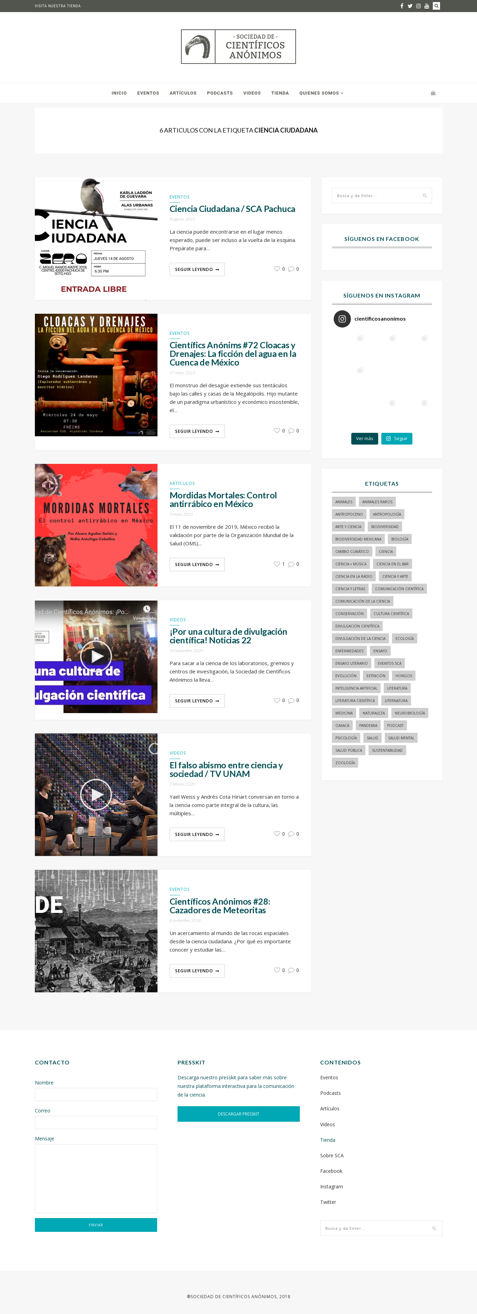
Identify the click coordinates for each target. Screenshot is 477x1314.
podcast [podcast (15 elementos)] (395, 725)
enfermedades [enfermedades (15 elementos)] (349, 651)
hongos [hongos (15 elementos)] (403, 675)
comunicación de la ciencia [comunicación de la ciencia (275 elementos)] (362, 601)
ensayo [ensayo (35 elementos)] (380, 651)
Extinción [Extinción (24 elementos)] (375, 675)
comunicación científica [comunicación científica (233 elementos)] (399, 588)
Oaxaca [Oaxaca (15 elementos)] (342, 725)
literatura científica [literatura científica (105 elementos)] (355, 700)
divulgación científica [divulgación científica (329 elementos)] (357, 626)
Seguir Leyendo (194, 269)
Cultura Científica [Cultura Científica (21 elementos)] (391, 613)
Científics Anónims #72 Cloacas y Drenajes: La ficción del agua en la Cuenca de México (233, 354)
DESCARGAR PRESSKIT (238, 1114)
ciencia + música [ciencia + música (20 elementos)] (350, 564)
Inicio (119, 93)
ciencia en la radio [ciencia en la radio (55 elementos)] (353, 576)
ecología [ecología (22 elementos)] (404, 638)
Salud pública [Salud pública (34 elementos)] (348, 750)
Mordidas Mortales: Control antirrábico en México (223, 499)
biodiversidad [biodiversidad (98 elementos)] (385, 526)
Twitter (328, 1202)
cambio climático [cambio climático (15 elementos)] (352, 551)
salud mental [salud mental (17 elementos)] (401, 738)
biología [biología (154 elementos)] (399, 539)
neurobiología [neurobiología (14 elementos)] (410, 713)
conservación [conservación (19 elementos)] (349, 613)
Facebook (331, 1171)
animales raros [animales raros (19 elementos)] (377, 501)
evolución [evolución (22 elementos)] (345, 675)
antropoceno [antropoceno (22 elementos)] (349, 514)
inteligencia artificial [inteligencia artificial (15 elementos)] (356, 688)
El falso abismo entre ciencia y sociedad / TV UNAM (226, 769)
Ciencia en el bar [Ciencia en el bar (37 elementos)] (392, 564)
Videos (252, 93)
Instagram (331, 1186)
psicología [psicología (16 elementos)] (346, 738)
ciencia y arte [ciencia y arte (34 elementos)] (395, 576)
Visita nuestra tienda (58, 6)
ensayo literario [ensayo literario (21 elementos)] (351, 663)
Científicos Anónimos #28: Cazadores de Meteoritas (220, 905)
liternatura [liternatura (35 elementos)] (396, 700)
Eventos (148, 93)
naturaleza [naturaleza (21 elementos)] (374, 713)
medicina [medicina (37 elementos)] (344, 713)
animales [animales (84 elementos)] (343, 501)
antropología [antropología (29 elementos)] (387, 514)
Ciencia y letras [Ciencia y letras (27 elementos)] (350, 588)
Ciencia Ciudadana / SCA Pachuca (232, 208)
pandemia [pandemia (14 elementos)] (368, 725)
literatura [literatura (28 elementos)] (397, 688)
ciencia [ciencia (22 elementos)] (386, 551)
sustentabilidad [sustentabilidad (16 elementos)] (387, 750)
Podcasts (220, 93)
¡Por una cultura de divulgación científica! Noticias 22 (228, 635)
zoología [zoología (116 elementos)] (345, 762)
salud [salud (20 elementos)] (372, 738)
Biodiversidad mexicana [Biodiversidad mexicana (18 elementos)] (358, 539)
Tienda (280, 93)
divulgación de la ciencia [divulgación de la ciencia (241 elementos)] (360, 638)
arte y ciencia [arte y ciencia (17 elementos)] (348, 526)
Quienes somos (319, 93)
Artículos (183, 93)
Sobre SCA (332, 1155)
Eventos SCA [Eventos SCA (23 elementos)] (389, 663)
